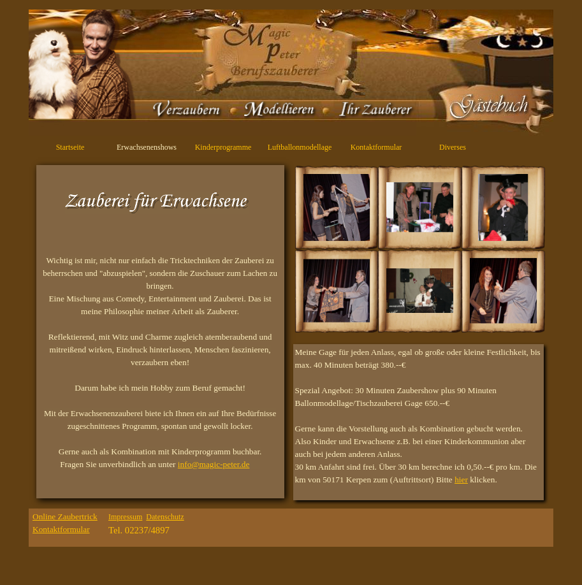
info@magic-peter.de (214, 464)
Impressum (125, 516)
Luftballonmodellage (300, 147)
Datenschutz (165, 516)
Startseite (70, 147)
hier (461, 479)
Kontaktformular (376, 147)
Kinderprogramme (223, 147)
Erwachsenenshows (147, 147)
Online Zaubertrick (65, 516)
